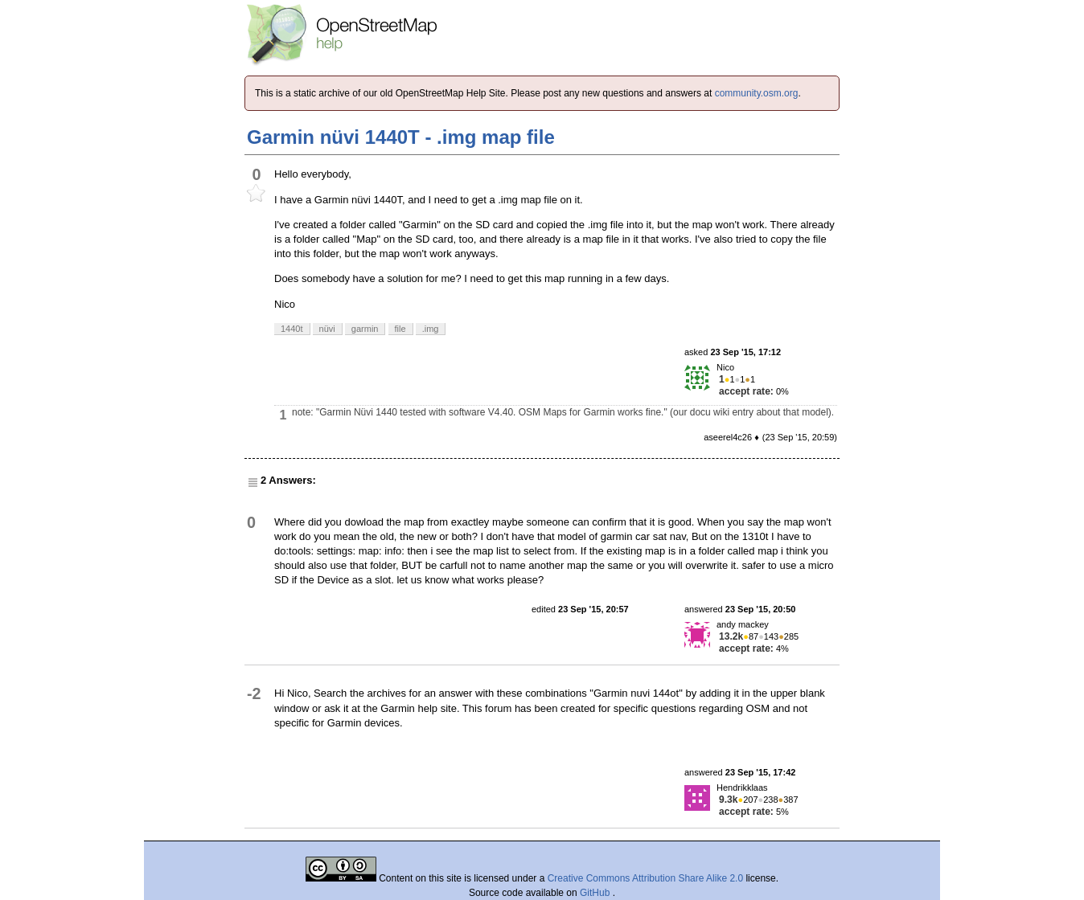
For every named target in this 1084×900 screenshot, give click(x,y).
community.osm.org (757, 93)
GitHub (596, 892)
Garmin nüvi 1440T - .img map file (401, 137)
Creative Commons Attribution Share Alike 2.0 (645, 878)
